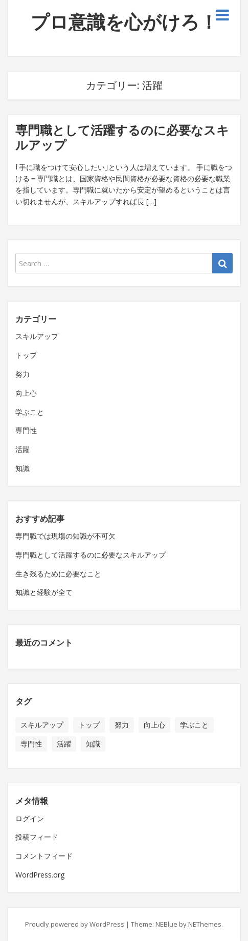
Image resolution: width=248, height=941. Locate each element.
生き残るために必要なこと (58, 574)
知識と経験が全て (44, 592)
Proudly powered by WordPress (74, 924)
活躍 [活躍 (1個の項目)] (64, 743)
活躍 (22, 449)
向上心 (26, 393)
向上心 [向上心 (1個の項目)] (154, 725)
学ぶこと (29, 412)
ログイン (29, 818)
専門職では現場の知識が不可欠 (65, 536)
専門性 (26, 430)
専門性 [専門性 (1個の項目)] (31, 743)
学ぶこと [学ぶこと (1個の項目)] (194, 725)
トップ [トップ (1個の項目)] (89, 725)
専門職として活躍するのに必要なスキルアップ (122, 137)
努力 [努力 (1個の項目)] (122, 725)
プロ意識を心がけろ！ (124, 21)
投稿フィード (36, 837)
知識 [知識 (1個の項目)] (93, 743)
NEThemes (204, 924)
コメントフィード (44, 856)
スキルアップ (36, 336)
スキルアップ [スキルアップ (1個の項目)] (41, 725)
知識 (22, 468)
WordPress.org (39, 875)
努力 (22, 374)
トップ (26, 355)
